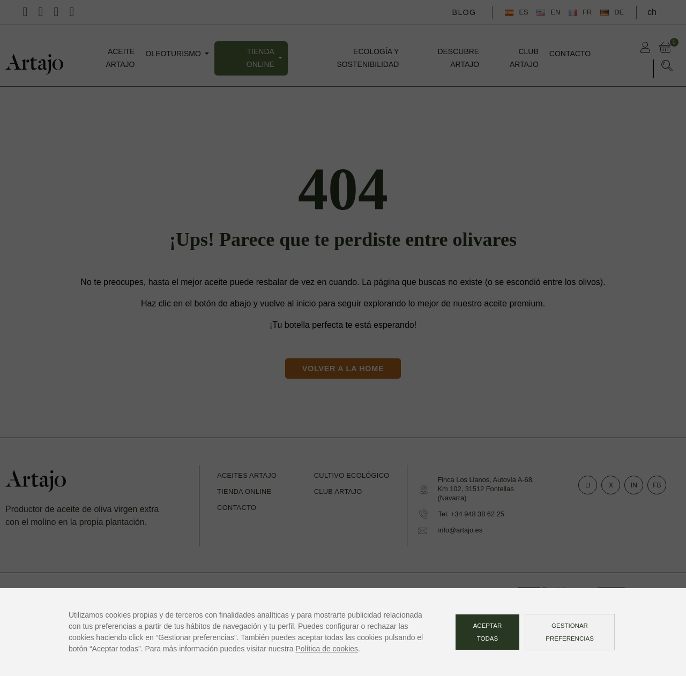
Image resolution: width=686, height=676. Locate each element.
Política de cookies (326, 648)
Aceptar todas (487, 632)
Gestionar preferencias (570, 632)
